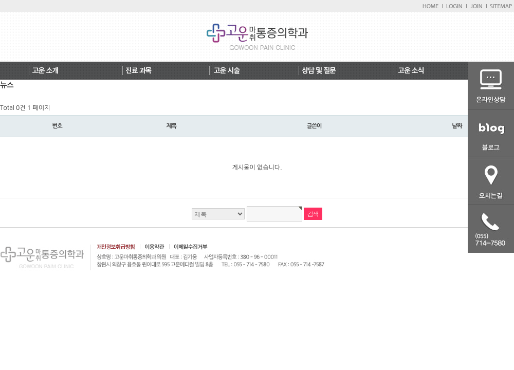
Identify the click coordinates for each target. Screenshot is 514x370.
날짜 (457, 126)
